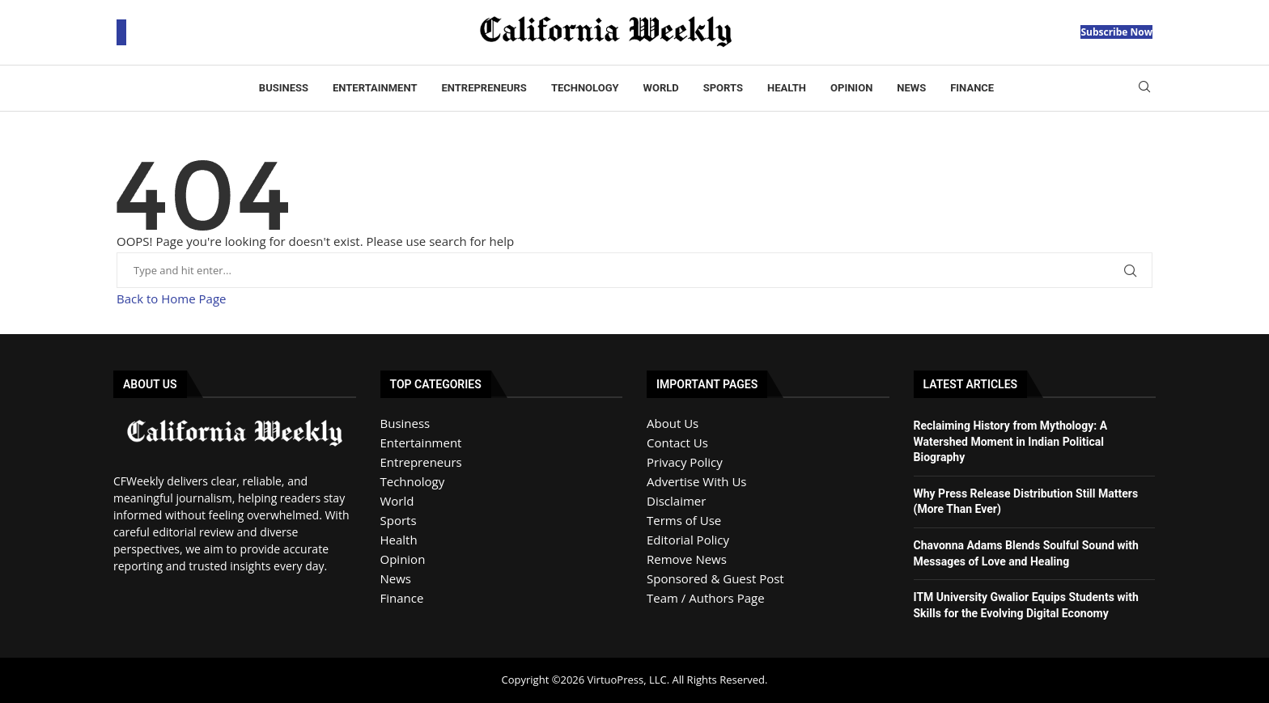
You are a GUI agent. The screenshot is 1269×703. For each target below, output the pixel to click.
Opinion (851, 88)
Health (786, 88)
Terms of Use (684, 520)
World (661, 88)
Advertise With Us (696, 481)
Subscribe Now (1116, 32)
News (911, 88)
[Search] (1144, 88)
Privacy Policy (685, 462)
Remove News (687, 559)
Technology (585, 88)
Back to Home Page (171, 298)
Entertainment (375, 88)
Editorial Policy (688, 539)
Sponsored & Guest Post (715, 578)
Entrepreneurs (483, 88)
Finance (972, 88)
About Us (672, 423)
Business (283, 88)
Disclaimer (676, 501)
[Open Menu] (121, 32)
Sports (723, 88)
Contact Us (677, 442)
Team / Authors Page (706, 598)
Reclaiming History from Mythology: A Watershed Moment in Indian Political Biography (1011, 441)
